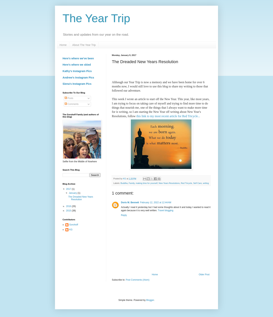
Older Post (204, 274)
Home (63, 44)
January (73, 193)
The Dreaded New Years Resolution (80, 198)
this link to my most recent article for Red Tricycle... (168, 116)
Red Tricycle (186, 183)
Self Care (197, 183)
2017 (69, 189)
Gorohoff (73, 224)
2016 (69, 206)
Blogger (150, 300)
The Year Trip (96, 18)
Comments (71, 104)
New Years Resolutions (169, 183)
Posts (69, 98)
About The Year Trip (84, 44)
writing (206, 183)
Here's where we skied (77, 64)
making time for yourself (147, 183)
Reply (124, 215)
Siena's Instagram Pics (77, 83)
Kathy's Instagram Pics (77, 71)
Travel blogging (165, 210)
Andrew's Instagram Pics (78, 77)
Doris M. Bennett (130, 202)
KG (70, 229)
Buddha (124, 183)
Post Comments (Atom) (137, 280)
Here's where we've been (78, 58)
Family (132, 183)
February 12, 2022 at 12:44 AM (155, 202)
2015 (69, 210)
